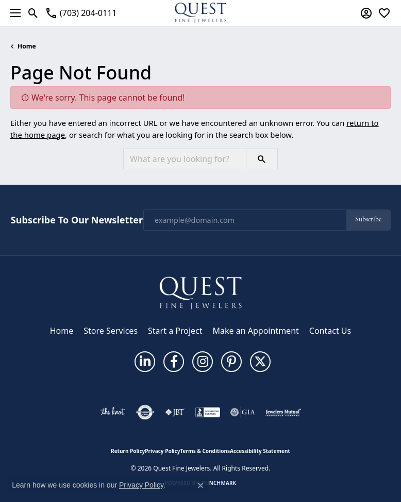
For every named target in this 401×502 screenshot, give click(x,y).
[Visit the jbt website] (175, 412)
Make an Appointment (256, 330)
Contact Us (330, 330)
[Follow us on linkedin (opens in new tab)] (145, 361)
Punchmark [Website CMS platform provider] (219, 483)
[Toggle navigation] (13, 13)
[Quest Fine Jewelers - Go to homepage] (200, 292)
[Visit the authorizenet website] (145, 412)
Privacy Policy (162, 451)
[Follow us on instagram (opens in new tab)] (202, 361)
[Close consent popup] (200, 485)
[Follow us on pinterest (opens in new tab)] (231, 361)
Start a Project (175, 330)
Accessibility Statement (260, 451)
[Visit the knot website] (112, 412)
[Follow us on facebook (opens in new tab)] (173, 361)
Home (27, 46)
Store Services (110, 330)
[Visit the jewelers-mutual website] (283, 412)
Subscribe (368, 219)
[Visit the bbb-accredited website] (207, 412)
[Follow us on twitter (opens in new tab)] (260, 361)
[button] (33, 13)
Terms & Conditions (205, 451)
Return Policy (128, 451)
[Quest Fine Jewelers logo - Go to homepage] (200, 13)
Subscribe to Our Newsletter (77, 220)
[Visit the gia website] (242, 412)
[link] (80, 13)
